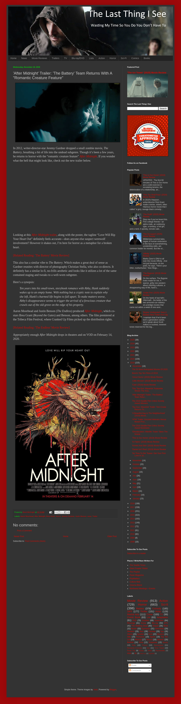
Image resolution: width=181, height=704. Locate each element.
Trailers (55, 58)
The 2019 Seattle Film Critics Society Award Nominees (148, 427)
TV (65, 58)
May (135, 483)
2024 (132, 343)
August (136, 472)
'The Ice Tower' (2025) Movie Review (146, 72)
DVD (134, 620)
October (136, 464)
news (89, 516)
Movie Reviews (39, 58)
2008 (132, 542)
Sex (148, 648)
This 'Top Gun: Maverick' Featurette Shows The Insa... (147, 389)
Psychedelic (160, 651)
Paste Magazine (137, 575)
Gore (141, 642)
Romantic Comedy (134, 648)
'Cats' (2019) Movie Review (144, 385)
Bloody (165, 642)
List (148, 617)
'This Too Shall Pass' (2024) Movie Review (155, 196)
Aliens (130, 634)
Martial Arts (133, 614)
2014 (132, 519)
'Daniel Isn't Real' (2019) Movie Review (149, 449)
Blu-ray (155, 623)
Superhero (159, 620)
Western (130, 631)
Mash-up (143, 653)
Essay (141, 651)
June (135, 479)
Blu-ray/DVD (78, 58)
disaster (160, 639)
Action (101, 58)
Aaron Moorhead (26, 516)
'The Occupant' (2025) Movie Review (152, 235)
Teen (141, 631)
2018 (132, 503)
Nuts (150, 634)
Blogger (113, 689)
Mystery (160, 634)
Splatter (140, 634)
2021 (132, 355)
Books (147, 58)
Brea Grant (50, 516)
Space (152, 637)
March (136, 491)
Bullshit (130, 642)
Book (166, 626)
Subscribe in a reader (136, 553)
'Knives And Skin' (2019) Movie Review (149, 445)
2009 (132, 538)
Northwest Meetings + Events (142, 588)
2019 (132, 363)
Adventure (159, 628)
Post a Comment (24, 531)
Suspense (153, 642)
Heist (150, 651)
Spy (162, 631)
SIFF (129, 611)
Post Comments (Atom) (35, 541)
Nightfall (151, 653)
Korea (143, 623)
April (135, 487)
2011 (132, 530)
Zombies (145, 620)
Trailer (94, 516)
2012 (132, 526)
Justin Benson (80, 516)
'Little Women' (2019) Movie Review (147, 381)
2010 (132, 534)
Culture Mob (135, 582)
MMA (129, 653)
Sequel (155, 626)
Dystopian (146, 628)
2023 (132, 347)
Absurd (149, 639)
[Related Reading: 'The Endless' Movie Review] (41, 327)
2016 (132, 511)
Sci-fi (164, 604)
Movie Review (137, 600)
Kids (134, 645)
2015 (132, 515)
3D (135, 653)
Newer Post (19, 536)
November (137, 460)
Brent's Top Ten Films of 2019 (145, 373)
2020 (132, 359)
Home (13, 58)
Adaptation (162, 617)
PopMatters (135, 578)
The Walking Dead (139, 626)
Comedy (156, 608)
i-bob (95, 689)
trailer (44, 234)
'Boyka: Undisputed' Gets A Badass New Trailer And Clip (155, 313)
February (137, 495)
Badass (140, 608)
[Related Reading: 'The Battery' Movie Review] (41, 255)
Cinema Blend (136, 585)
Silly (129, 637)
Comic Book (133, 617)
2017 (132, 507)
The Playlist (135, 572)
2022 (132, 351)
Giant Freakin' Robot (139, 568)
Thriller (143, 611)
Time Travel (159, 648)
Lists (91, 58)
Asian (158, 611)
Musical (138, 639)
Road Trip (131, 651)
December (137, 366)
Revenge (131, 623)
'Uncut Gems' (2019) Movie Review (147, 377)
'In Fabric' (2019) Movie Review (145, 442)
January (136, 498)
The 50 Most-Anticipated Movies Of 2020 (149, 369)
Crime (149, 614)
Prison (144, 645)
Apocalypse (158, 645)
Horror (113, 58)
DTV (166, 623)
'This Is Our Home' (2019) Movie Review (154, 176)
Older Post (112, 536)
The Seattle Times (137, 565)
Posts (132, 665)
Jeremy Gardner (68, 516)
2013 (132, 522)
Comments (135, 670)
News (24, 58)
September (138, 468)
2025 (132, 340)
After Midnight (88, 156)
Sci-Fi (124, 58)
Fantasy (152, 631)
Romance (140, 637)
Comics (135, 58)
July (135, 476)
